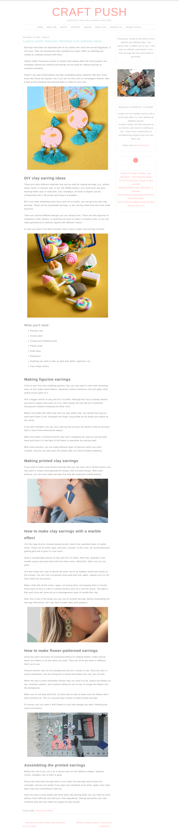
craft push (89, 12)
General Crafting (44, 811)
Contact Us (116, 27)
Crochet (75, 27)
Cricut (63, 27)
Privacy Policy (134, 27)
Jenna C (46, 37)
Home (40, 27)
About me (51, 27)
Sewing (88, 27)
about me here (141, 145)
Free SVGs (100, 27)
